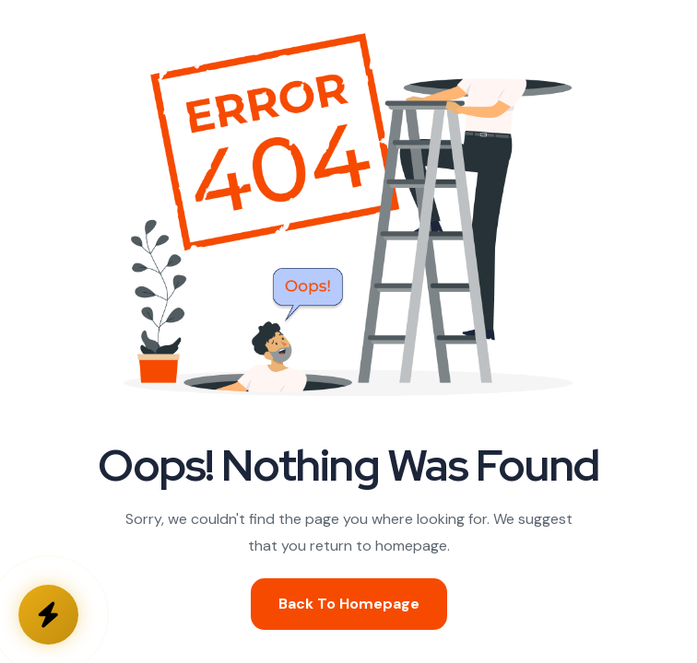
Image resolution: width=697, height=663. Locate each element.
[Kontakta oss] (48, 615)
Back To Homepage (348, 603)
